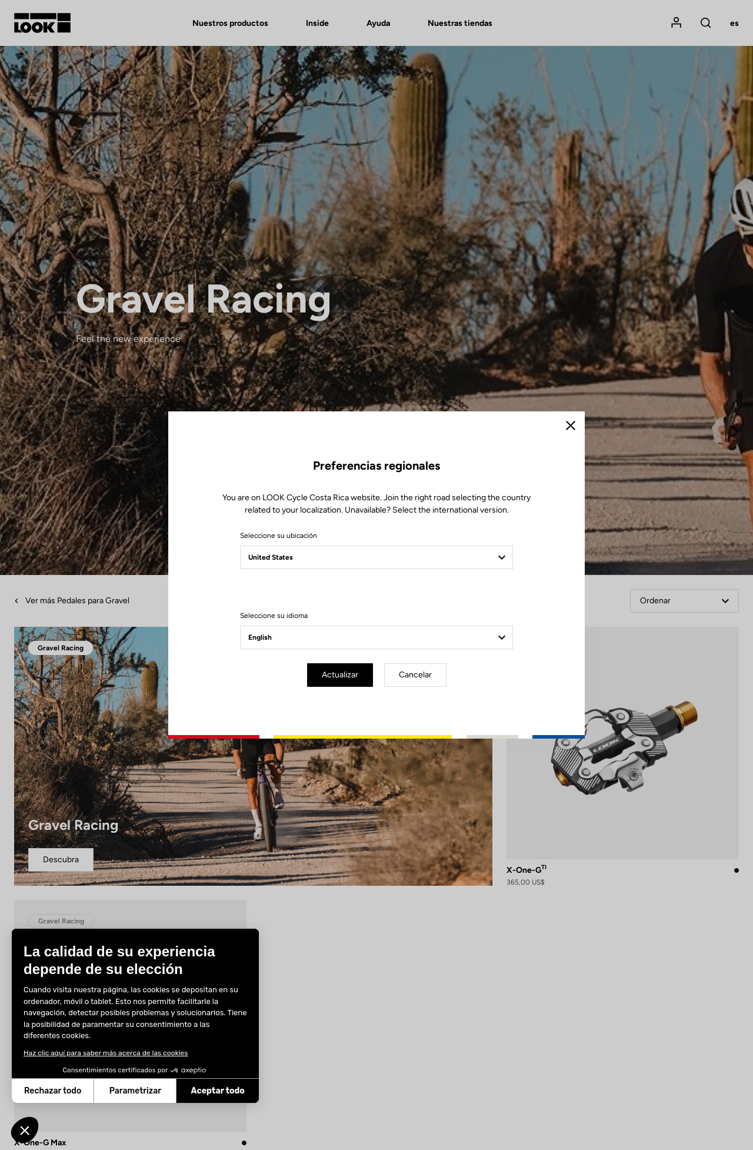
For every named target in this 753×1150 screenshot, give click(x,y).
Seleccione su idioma (274, 615)
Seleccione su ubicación (278, 535)
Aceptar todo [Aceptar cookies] (218, 1091)
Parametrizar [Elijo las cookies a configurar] (135, 1091)
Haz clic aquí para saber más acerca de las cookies (106, 1053)
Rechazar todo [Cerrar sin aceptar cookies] (52, 1091)
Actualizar (340, 675)
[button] (25, 1130)
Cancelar (415, 675)
